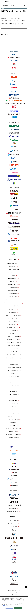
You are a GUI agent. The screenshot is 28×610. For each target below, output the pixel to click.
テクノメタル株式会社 (14, 306)
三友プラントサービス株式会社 (14, 315)
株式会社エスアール (13, 318)
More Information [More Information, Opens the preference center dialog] (9, 608)
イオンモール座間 (14, 297)
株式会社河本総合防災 (14, 278)
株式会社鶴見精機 (14, 401)
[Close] (26, 598)
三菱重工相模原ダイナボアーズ (14, 590)
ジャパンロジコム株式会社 (14, 336)
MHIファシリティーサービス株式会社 (14, 300)
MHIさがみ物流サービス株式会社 (14, 342)
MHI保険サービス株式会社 (13, 339)
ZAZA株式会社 (14, 333)
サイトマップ (14, 592)
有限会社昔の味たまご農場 (14, 511)
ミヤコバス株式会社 (13, 526)
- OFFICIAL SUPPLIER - (14, 490)
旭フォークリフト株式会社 (14, 419)
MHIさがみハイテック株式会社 (14, 345)
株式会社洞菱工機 (14, 266)
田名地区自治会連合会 (14, 520)
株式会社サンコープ (13, 523)
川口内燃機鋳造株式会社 (13, 263)
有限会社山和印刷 (14, 309)
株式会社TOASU (13, 324)
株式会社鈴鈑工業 (14, 312)
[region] (14, 603)
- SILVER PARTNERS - (14, 122)
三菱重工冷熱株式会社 (14, 437)
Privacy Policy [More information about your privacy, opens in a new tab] (5, 605)
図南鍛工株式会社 (14, 293)
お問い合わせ (14, 594)
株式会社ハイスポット (14, 284)
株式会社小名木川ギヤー (13, 327)
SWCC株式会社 (14, 330)
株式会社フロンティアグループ (13, 428)
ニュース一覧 (5, 34)
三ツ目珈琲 (13, 275)
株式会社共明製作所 (13, 290)
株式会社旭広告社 (14, 431)
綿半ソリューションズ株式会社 (14, 434)
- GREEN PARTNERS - (14, 259)
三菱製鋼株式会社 (14, 287)
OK (18, 608)
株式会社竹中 (14, 281)
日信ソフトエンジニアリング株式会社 (13, 303)
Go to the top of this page (26, 587)
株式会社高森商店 (14, 508)
